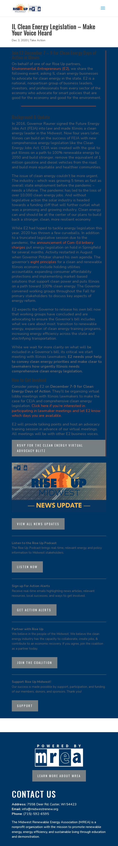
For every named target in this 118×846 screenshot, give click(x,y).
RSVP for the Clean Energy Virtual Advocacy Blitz (50, 448)
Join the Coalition (34, 662)
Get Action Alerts (34, 610)
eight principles (43, 261)
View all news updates (38, 523)
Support (25, 705)
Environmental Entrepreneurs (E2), (41, 68)
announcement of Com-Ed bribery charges (52, 245)
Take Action (37, 40)
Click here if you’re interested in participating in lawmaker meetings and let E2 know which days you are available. (56, 410)
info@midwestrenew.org (40, 809)
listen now (27, 566)
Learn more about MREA (59, 775)
